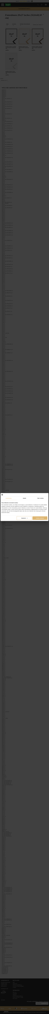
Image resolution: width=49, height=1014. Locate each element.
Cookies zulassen (40, 518)
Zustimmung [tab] (8, 498)
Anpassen (24, 518)
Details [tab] (24, 498)
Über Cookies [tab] (40, 498)
